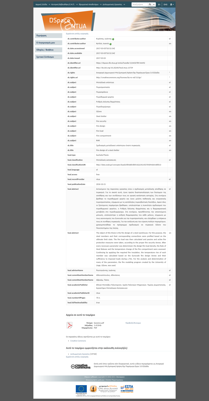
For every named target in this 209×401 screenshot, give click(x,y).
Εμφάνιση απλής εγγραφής (77, 33)
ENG (165, 4)
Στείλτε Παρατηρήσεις (114, 380)
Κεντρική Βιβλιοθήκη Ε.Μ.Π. (63, 4)
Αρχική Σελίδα (41, 4)
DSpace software (90, 377)
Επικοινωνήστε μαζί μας (95, 380)
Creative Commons (78, 341)
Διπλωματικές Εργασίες (112, 4)
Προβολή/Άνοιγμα (133, 323)
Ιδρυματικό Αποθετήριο (88, 4)
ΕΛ (159, 4)
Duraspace (120, 377)
